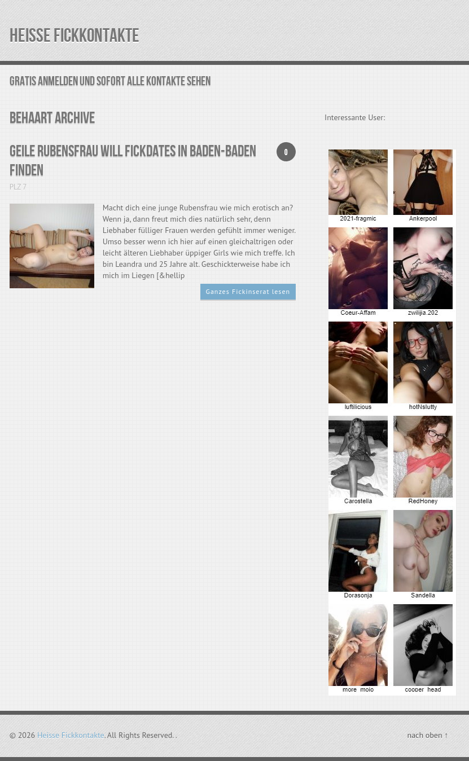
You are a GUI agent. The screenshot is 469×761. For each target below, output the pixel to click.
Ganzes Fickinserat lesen (248, 291)
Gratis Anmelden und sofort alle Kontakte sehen (110, 81)
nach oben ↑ (427, 735)
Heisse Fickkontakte (74, 35)
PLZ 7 (18, 187)
